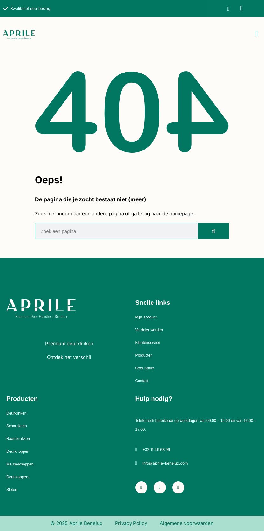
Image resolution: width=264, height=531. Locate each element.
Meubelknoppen (19, 464)
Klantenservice (147, 343)
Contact (141, 381)
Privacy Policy (131, 523)
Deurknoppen (17, 451)
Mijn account (146, 317)
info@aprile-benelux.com (165, 463)
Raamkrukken (18, 439)
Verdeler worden (149, 330)
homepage (181, 214)
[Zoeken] (213, 231)
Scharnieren (16, 426)
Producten (144, 355)
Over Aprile (144, 368)
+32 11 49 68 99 (156, 449)
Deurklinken (16, 413)
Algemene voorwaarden (186, 523)
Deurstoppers (17, 477)
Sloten (11, 490)
